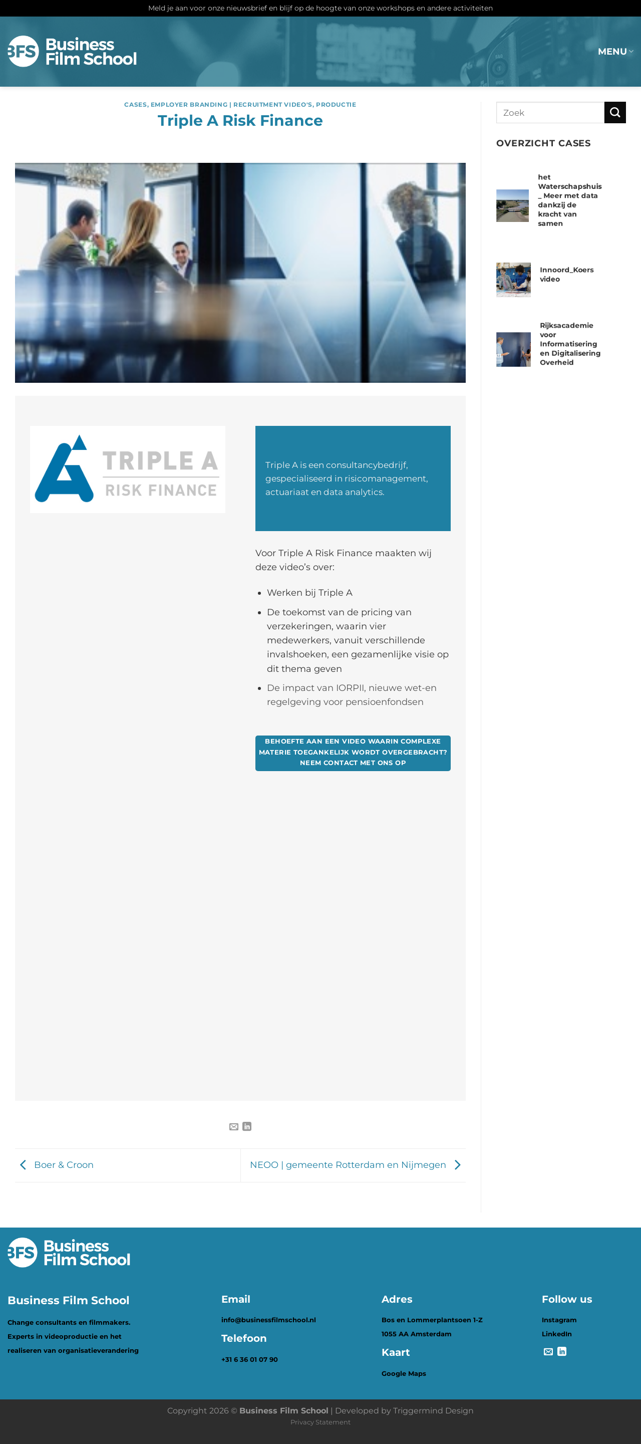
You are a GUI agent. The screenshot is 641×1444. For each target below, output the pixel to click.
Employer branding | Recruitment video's (231, 104)
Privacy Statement (320, 1422)
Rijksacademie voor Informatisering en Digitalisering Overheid (570, 344)
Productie (336, 104)
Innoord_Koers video (566, 274)
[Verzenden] (615, 112)
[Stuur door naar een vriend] (233, 1127)
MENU (615, 51)
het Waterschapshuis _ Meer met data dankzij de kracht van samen (570, 199)
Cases (135, 104)
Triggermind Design (433, 1410)
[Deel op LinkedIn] (246, 1127)
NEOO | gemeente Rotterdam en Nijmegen (358, 1164)
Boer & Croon (54, 1164)
